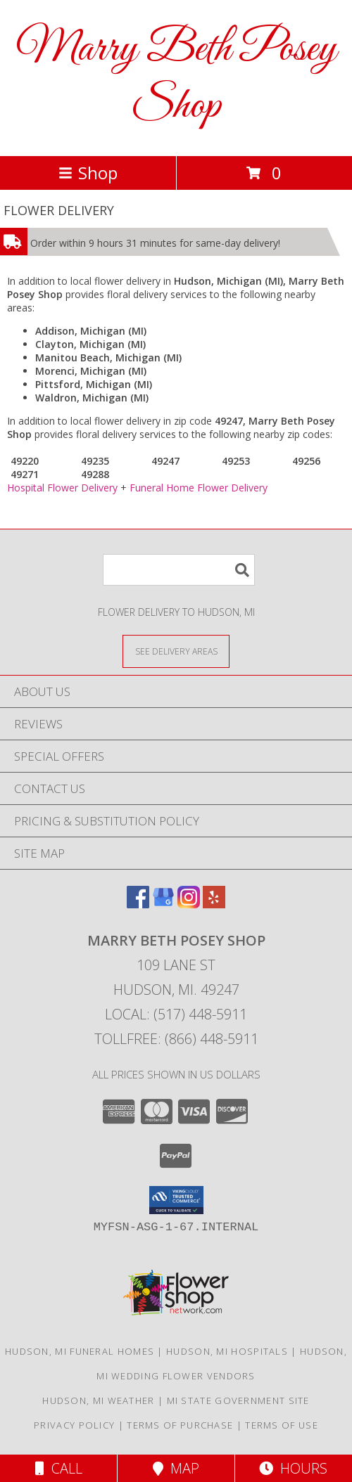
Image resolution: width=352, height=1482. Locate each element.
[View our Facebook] (138, 904)
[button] (176, 1200)
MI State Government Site (238, 1400)
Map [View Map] (176, 1468)
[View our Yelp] (214, 904)
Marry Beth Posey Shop (176, 78)
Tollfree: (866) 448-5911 (176, 1038)
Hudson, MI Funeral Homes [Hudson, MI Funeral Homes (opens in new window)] (79, 1351)
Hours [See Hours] (293, 1468)
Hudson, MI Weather (98, 1400)
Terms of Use (281, 1425)
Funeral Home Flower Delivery (199, 487)
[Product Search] (179, 570)
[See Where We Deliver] (176, 650)
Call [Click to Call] (58, 1468)
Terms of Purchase (180, 1425)
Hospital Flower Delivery (62, 487)
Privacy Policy (74, 1425)
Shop (88, 172)
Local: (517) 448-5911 (176, 1014)
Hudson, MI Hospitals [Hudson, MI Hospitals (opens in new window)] (227, 1351)
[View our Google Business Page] (163, 904)
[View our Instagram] (188, 904)
